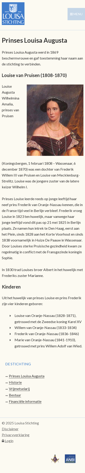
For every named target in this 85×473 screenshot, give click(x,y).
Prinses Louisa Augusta (26, 376)
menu (76, 14)
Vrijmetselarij (19, 388)
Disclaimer (10, 429)
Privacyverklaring (15, 435)
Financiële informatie (25, 401)
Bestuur (15, 395)
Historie (15, 382)
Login (9, 440)
